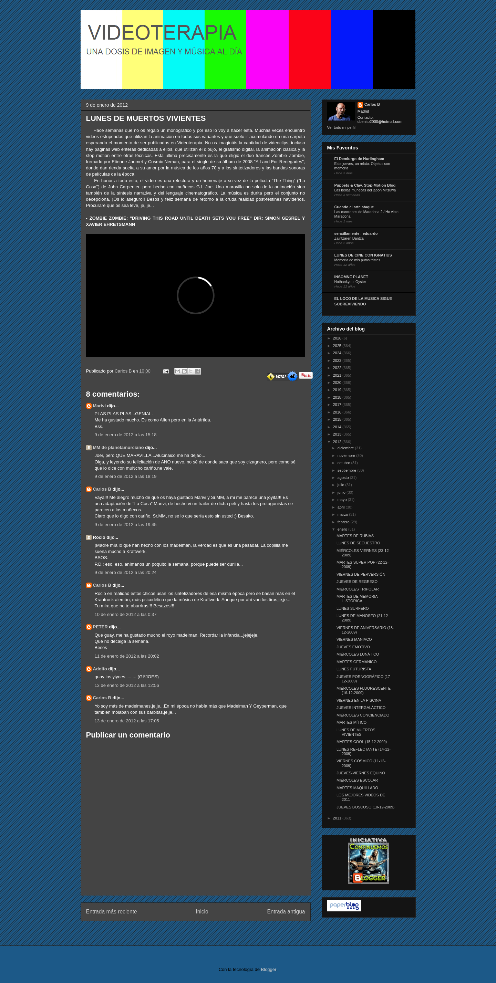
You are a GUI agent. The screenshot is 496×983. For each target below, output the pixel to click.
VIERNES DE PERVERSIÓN (361, 574)
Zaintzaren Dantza (349, 238)
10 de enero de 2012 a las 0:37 (126, 614)
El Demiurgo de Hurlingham (359, 159)
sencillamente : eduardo (356, 233)
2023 (338, 360)
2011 (338, 818)
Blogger (268, 969)
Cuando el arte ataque (354, 207)
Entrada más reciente (111, 911)
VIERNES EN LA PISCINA (359, 700)
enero (343, 529)
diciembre (346, 448)
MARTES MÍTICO (351, 722)
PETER (100, 626)
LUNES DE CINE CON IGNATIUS (363, 255)
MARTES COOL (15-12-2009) (362, 742)
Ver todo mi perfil (341, 127)
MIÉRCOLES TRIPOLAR (358, 589)
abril (342, 507)
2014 (338, 427)
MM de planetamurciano (118, 447)
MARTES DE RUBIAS (355, 536)
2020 (338, 382)
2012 (338, 442)
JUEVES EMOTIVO (353, 647)
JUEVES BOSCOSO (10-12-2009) (365, 807)
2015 (338, 419)
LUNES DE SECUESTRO (358, 543)
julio (341, 485)
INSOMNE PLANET (351, 277)
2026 (338, 338)
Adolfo (100, 668)
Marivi (99, 405)
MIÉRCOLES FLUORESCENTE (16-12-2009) (364, 690)
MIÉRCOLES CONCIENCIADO (363, 715)
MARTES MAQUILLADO (357, 788)
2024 (338, 353)
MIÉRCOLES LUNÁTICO (358, 654)
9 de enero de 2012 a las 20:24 (126, 572)
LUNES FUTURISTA (354, 669)
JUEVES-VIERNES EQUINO (361, 773)
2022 (338, 368)
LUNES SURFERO (353, 608)
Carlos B (124, 371)
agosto (344, 477)
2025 (338, 346)
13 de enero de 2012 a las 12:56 (127, 685)
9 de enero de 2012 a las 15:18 (126, 434)
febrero (344, 522)
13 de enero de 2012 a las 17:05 (127, 720)
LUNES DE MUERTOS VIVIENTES (356, 732)
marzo (343, 514)
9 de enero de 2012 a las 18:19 (126, 476)
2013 (338, 434)
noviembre (347, 455)
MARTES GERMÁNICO (357, 662)
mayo (343, 500)
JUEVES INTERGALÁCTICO (361, 707)
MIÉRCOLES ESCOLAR (357, 780)
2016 (338, 412)
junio (342, 492)
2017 (338, 404)
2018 (338, 397)
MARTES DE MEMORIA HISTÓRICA (357, 598)
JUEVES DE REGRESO (357, 581)
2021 (338, 375)
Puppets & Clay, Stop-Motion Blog (365, 185)
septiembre (347, 470)
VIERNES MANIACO (354, 639)
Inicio (202, 911)
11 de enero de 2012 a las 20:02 (127, 656)
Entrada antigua (286, 911)
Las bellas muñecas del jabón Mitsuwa (365, 190)
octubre (344, 463)
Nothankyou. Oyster (350, 282)
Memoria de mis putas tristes (357, 260)
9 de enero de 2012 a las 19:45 (126, 524)
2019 (338, 390)
